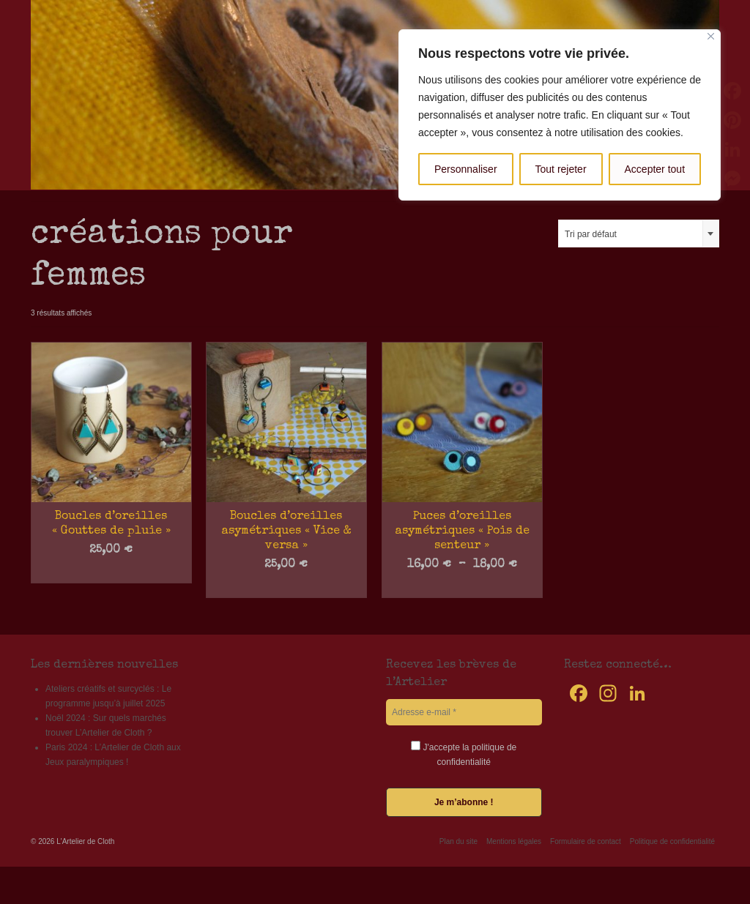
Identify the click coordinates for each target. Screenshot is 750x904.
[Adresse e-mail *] (464, 712)
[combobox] (638, 233)
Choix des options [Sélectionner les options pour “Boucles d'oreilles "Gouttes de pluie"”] (111, 572)
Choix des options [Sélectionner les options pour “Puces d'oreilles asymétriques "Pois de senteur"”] (461, 587)
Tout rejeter (561, 169)
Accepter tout (655, 169)
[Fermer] (711, 36)
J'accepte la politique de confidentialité (463, 754)
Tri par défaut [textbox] (591, 234)
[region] (559, 115)
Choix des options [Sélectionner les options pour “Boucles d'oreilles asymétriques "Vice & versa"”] (286, 587)
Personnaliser (465, 169)
